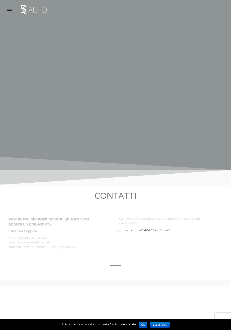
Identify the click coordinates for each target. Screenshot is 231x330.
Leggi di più (160, 324)
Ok (143, 324)
